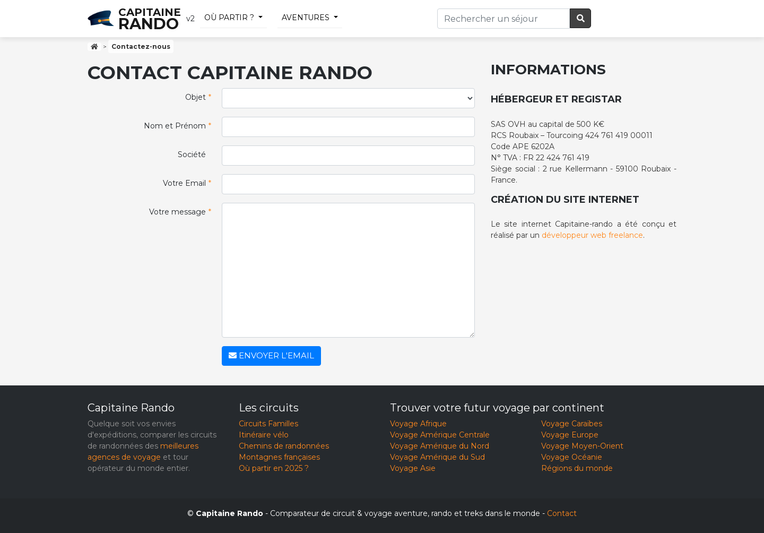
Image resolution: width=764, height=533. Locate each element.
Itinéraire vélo (264, 435)
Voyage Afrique (418, 423)
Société (192, 154)
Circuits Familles (268, 423)
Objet (198, 97)
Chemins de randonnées (284, 446)
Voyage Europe (569, 435)
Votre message (180, 212)
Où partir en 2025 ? (274, 468)
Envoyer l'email (271, 355)
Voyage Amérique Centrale (440, 435)
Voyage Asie (413, 468)
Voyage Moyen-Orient (582, 446)
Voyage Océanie (571, 457)
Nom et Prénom (177, 126)
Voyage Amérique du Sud (437, 457)
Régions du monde (577, 468)
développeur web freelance (592, 235)
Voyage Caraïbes (571, 423)
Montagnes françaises (279, 457)
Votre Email (187, 183)
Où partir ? (229, 17)
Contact (562, 513)
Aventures (305, 17)
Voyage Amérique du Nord (439, 446)
